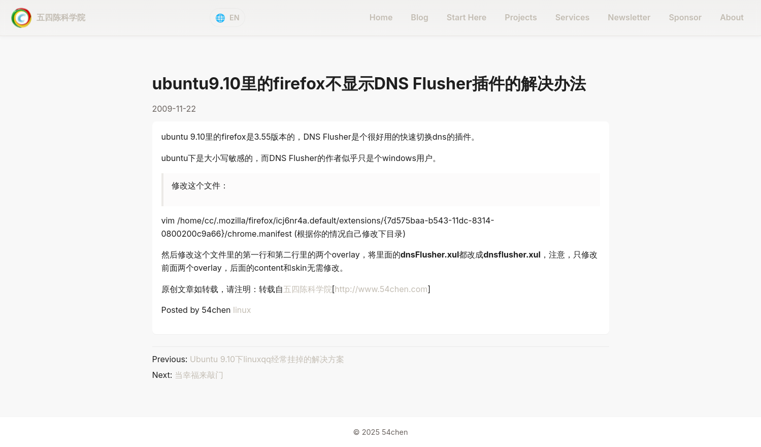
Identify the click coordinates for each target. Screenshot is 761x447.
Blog (419, 17)
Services (572, 17)
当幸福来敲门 (199, 375)
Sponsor (685, 17)
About (732, 17)
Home (381, 17)
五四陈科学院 (307, 289)
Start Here (467, 17)
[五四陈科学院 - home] (48, 18)
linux (242, 310)
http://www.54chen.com (381, 289)
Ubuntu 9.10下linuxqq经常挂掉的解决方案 (267, 359)
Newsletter (629, 17)
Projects (521, 17)
